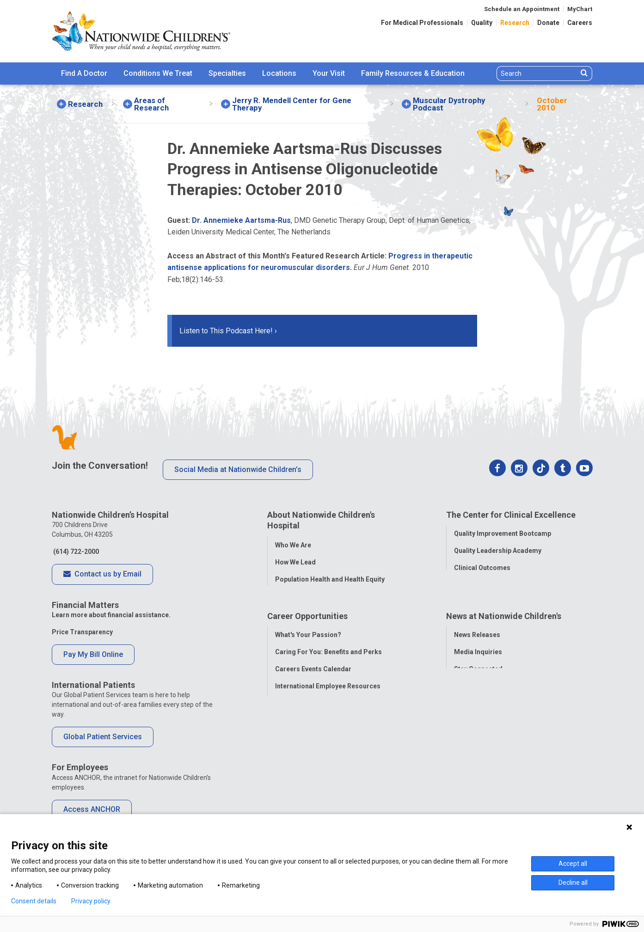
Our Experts (472, 726)
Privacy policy (90, 901)
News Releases (477, 658)
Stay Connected (478, 692)
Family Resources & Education (413, 73)
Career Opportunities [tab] (307, 640)
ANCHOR (288, 744)
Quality (481, 22)
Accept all (572, 863)
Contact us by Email (102, 575)
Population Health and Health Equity (330, 577)
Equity (463, 600)
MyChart (579, 9)
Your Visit (329, 73)
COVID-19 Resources (307, 761)
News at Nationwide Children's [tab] (503, 640)
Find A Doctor (84, 73)
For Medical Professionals (422, 22)
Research (514, 22)
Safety (463, 583)
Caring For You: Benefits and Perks (328, 675)
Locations (279, 73)
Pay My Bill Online (93, 654)
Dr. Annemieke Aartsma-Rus (241, 220)
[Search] (537, 73)
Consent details (33, 901)
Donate (548, 22)
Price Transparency (82, 632)
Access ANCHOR (91, 809)
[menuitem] (84, 73)
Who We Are (293, 543)
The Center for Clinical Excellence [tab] (511, 515)
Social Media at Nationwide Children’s (237, 469)
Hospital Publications (487, 709)
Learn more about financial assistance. (111, 615)
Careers (579, 22)
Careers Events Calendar (313, 692)
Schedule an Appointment (521, 9)
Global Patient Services (102, 736)
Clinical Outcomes (482, 566)
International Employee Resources (327, 709)
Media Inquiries (478, 675)
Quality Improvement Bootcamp (502, 532)
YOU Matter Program (307, 726)
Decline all (573, 882)
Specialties (227, 73)
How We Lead (295, 560)
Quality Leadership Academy (497, 549)
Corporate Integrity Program (319, 594)
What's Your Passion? (308, 658)
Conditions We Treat (157, 73)
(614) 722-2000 (75, 551)
